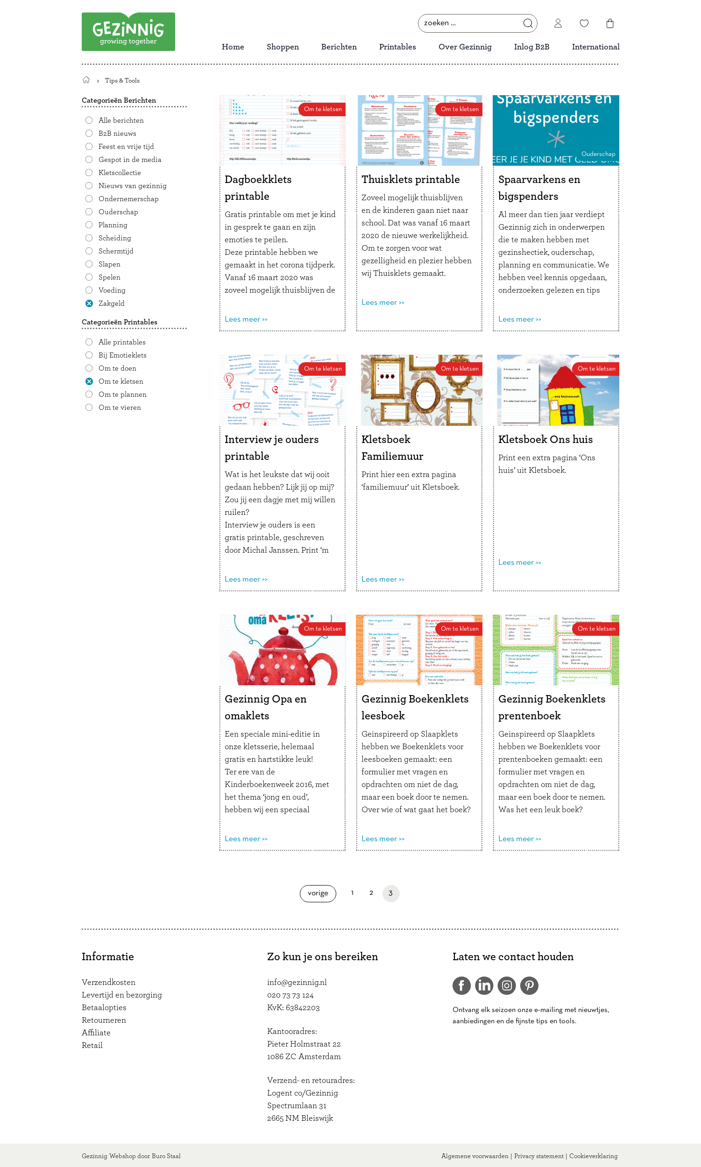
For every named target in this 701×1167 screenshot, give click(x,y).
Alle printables (122, 342)
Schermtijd (116, 251)
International (596, 47)
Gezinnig (94, 1156)
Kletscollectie (120, 172)
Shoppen (283, 47)
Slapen (109, 264)
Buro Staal (166, 1156)
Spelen (109, 277)
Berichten (339, 47)
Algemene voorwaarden (475, 1156)
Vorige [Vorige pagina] (322, 893)
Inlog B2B (532, 47)
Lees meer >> (246, 319)
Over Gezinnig (465, 47)
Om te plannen (123, 394)
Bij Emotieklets (123, 355)
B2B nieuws (117, 133)
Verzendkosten (108, 982)
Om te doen (117, 368)
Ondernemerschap (129, 199)
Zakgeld (112, 303)
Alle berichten (121, 120)
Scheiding (115, 238)
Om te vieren (120, 407)
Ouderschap (118, 212)
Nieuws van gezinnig (133, 186)
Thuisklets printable (410, 179)
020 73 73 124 (290, 995)
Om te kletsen (121, 381)
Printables (397, 47)
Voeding (112, 290)
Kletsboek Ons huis (545, 439)
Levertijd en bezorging (122, 995)
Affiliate (96, 1033)
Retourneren (104, 1020)
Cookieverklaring (593, 1156)
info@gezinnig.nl (297, 982)
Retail (92, 1045)
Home (233, 47)
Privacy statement (539, 1156)
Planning (113, 225)
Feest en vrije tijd (126, 146)
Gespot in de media (130, 159)
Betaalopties (104, 1008)
